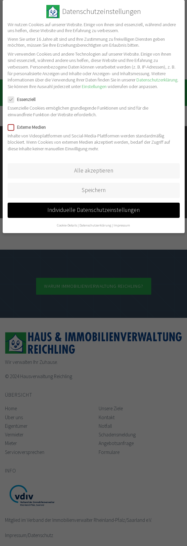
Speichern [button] (94, 190)
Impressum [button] (122, 225)
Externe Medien (29, 127)
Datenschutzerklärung (156, 80)
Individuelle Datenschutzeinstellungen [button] (93, 210)
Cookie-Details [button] (67, 225)
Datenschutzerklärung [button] (95, 225)
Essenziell (24, 99)
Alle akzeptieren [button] (93, 170)
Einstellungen (94, 86)
